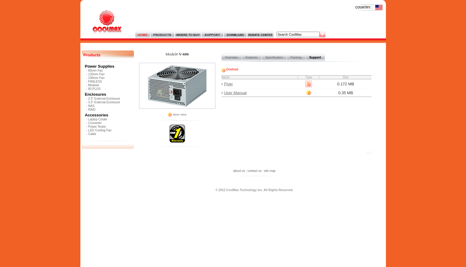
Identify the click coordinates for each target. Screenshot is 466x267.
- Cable (91, 134)
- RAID (91, 109)
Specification (274, 57)
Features (252, 57)
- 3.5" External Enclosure (103, 102)
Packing (296, 57)
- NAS (90, 106)
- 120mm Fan (95, 74)
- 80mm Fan (94, 70)
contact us (255, 171)
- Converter (94, 123)
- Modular (92, 85)
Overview (231, 57)
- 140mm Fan (95, 78)
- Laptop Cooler (97, 119)
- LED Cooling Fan (99, 130)
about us (239, 171)
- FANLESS (94, 81)
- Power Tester (96, 126)
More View (179, 114)
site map (270, 171)
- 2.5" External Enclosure (103, 98)
